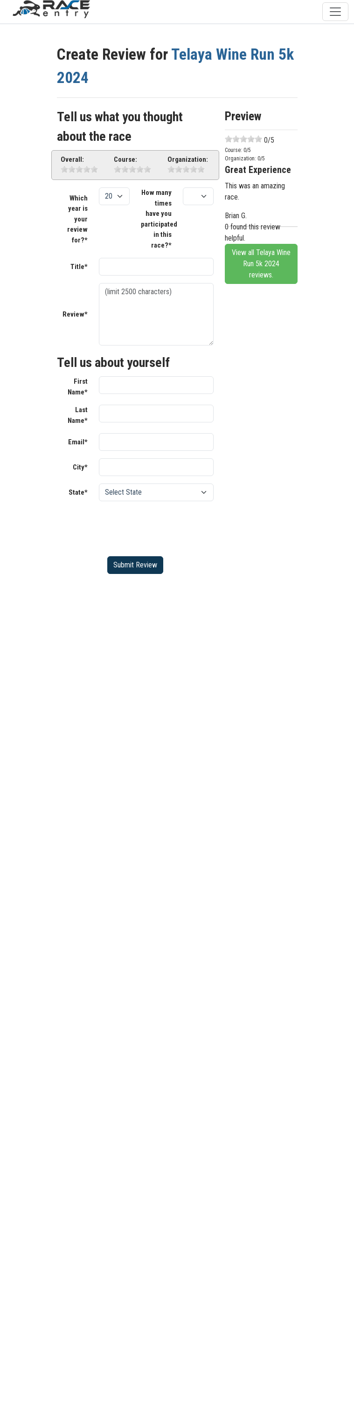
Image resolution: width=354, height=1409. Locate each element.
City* (80, 467)
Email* (78, 442)
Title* (79, 266)
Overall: (72, 159)
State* (78, 492)
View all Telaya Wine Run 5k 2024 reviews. (261, 263)
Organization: (187, 159)
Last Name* (78, 415)
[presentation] (170, 527)
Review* (75, 314)
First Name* (78, 386)
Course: (125, 159)
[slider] (79, 169)
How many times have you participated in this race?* (159, 218)
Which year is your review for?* (77, 219)
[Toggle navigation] (335, 11)
